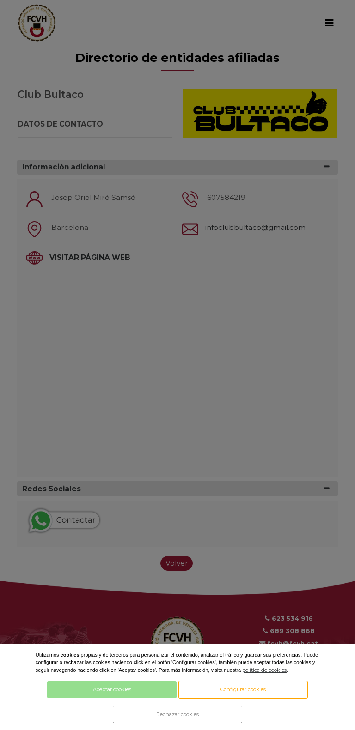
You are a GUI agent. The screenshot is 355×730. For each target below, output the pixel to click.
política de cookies (264, 670)
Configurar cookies (243, 689)
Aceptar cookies (112, 689)
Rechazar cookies (177, 714)
